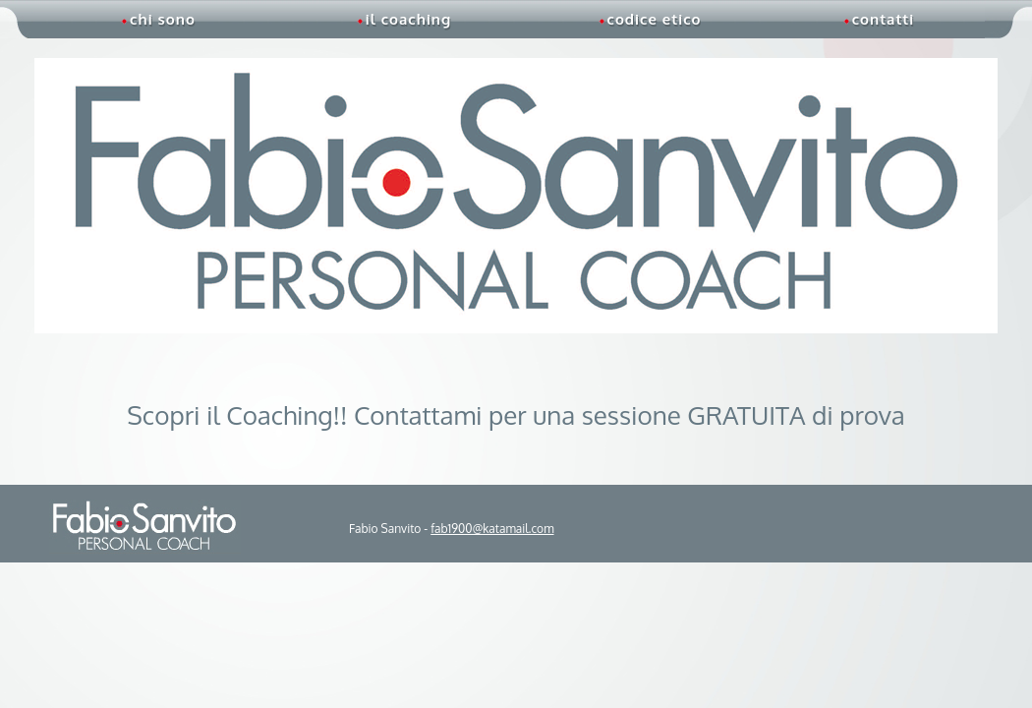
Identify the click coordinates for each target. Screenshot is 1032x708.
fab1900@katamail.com (491, 528)
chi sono (158, 19)
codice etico (650, 19)
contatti (878, 19)
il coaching (404, 19)
